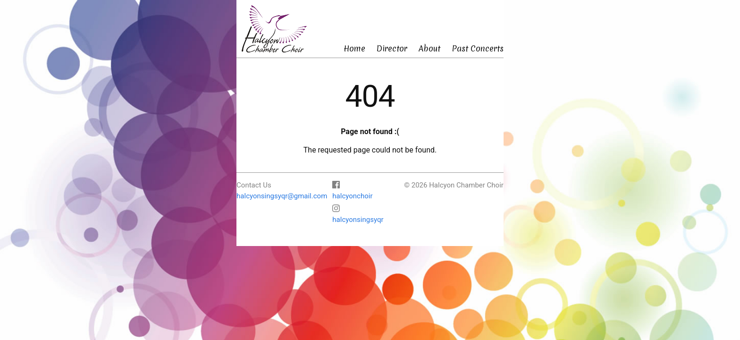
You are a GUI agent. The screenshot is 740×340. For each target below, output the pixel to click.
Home (354, 48)
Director (392, 48)
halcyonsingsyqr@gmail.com (281, 196)
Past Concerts (478, 48)
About (429, 48)
